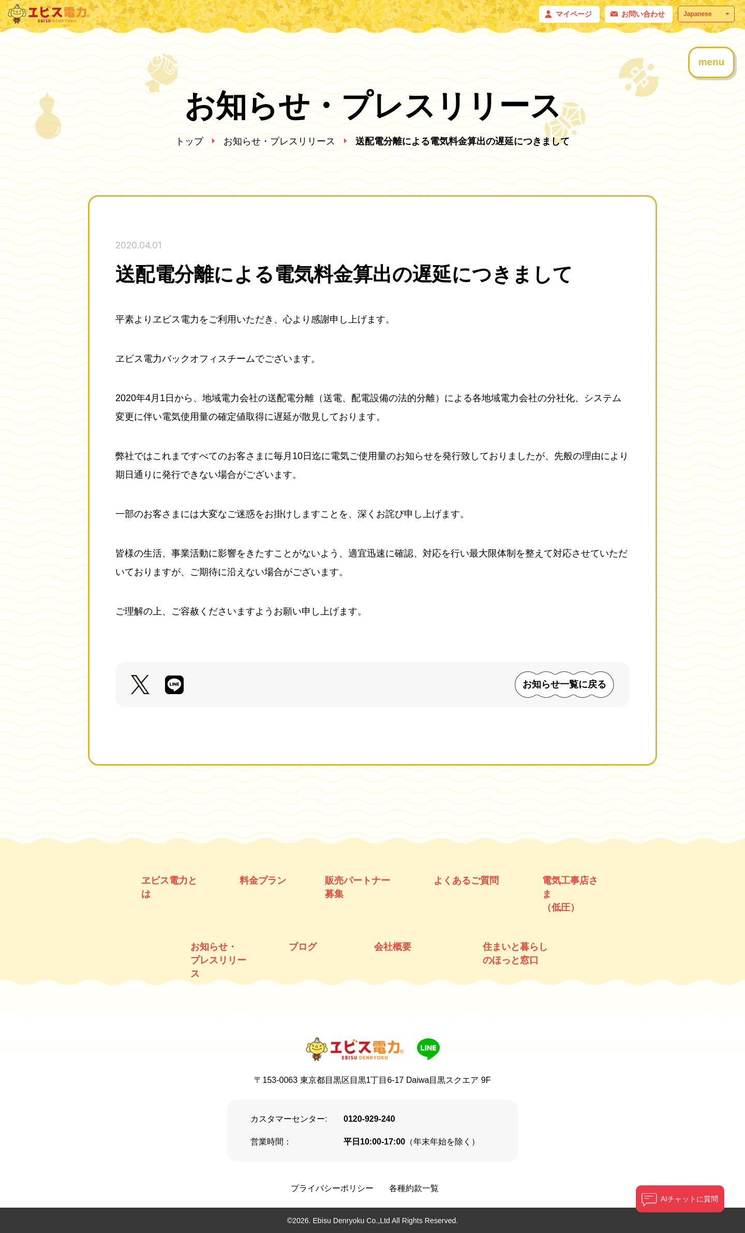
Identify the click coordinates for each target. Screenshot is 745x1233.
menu (711, 61)
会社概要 (392, 947)
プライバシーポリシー (332, 1188)
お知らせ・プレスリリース (279, 141)
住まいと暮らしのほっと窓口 (515, 953)
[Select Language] (706, 14)
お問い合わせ (643, 14)
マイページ (574, 14)
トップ (189, 141)
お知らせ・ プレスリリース (218, 960)
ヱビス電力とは (169, 887)
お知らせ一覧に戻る (564, 684)
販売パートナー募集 (357, 887)
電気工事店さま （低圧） (570, 894)
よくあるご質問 (466, 880)
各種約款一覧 (414, 1188)
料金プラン (263, 880)
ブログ (303, 947)
